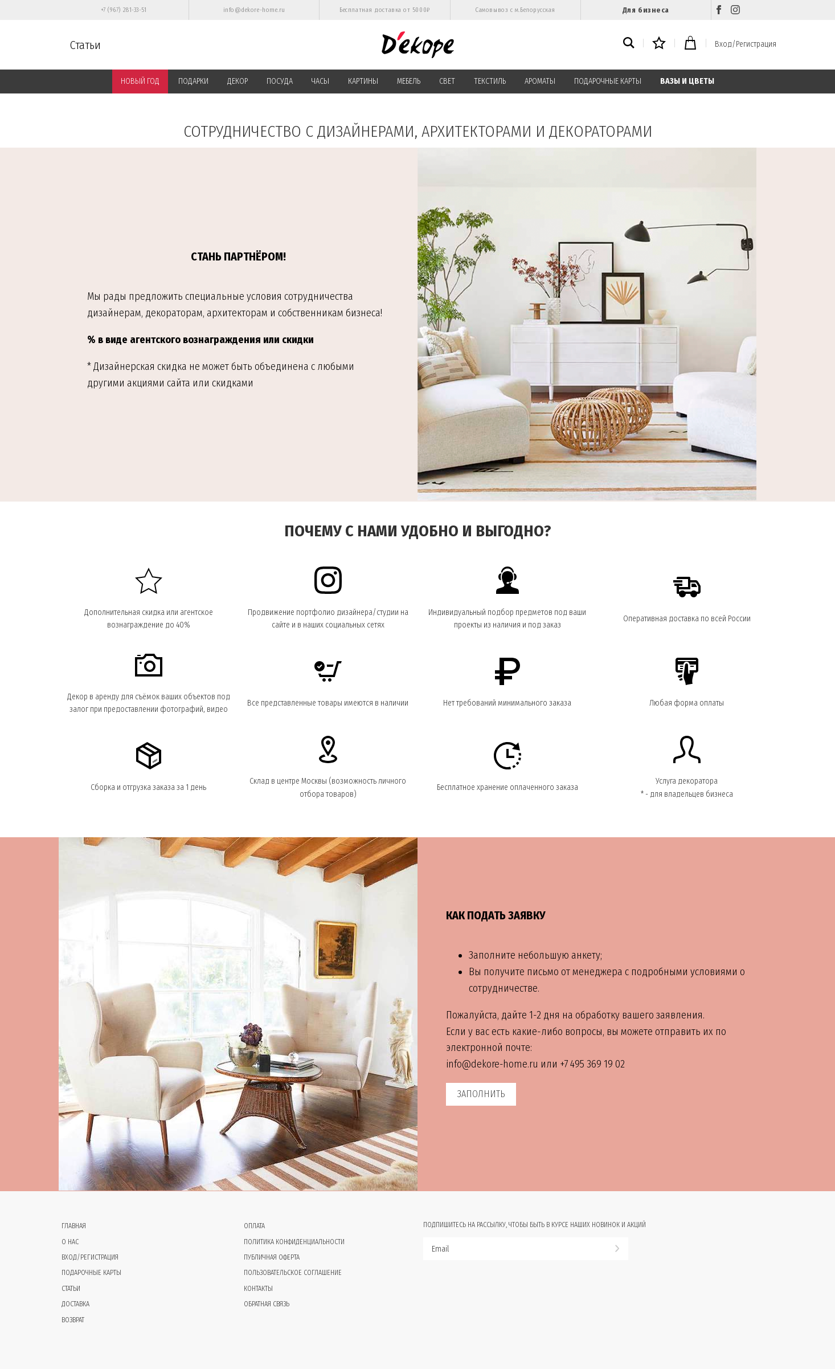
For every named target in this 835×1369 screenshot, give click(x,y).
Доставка (75, 1304)
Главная (74, 1226)
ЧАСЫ (320, 81)
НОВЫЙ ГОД (140, 81)
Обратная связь (266, 1304)
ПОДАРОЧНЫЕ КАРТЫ (607, 81)
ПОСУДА (280, 81)
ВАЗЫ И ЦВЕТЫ (687, 81)
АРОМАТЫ (540, 81)
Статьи (85, 45)
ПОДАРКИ (193, 81)
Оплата (254, 1226)
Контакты (258, 1289)
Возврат (73, 1320)
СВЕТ (447, 81)
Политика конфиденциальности (294, 1242)
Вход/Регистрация (745, 44)
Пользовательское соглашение (293, 1273)
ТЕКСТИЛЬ (490, 81)
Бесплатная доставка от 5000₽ (384, 10)
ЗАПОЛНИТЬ (481, 1094)
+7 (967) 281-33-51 (124, 10)
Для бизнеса (646, 10)
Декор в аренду (93, 697)
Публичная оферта (272, 1257)
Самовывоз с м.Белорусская (515, 10)
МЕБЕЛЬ (408, 81)
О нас (70, 1242)
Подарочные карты (91, 1273)
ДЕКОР (237, 81)
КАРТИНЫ (363, 81)
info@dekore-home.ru (254, 10)
